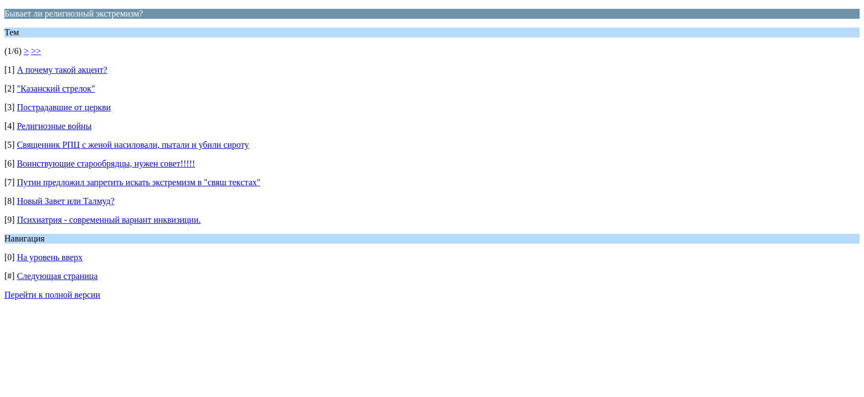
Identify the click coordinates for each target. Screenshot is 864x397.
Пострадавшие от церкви (64, 107)
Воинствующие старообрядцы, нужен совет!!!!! (106, 163)
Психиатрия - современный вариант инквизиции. (109, 219)
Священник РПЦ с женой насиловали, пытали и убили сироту (133, 144)
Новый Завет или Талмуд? (66, 201)
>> (36, 51)
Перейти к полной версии (52, 294)
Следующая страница (57, 276)
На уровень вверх (50, 257)
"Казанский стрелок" (56, 88)
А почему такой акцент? (62, 69)
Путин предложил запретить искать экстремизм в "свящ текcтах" (139, 182)
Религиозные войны (54, 126)
